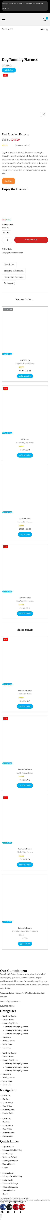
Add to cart (31, 240)
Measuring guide (8, 1109)
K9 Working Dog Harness (25, 443)
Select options (25, 376)
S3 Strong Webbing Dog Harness (16, 1034)
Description (9, 264)
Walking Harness (25, 598)
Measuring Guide (30, 3)
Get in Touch (6, 8)
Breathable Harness (16, 253)
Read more (25, 534)
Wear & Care (39, 3)
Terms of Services (9, 1164)
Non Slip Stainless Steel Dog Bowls (25, 931)
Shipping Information (14, 270)
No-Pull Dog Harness (25, 852)
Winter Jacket (25, 360)
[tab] (25, 264)
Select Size (7, 224)
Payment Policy (8, 1146)
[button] (0, 1219)
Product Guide (12, 3)
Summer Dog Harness (10, 1023)
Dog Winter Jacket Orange (25, 364)
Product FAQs (7, 1154)
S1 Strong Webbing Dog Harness (16, 1027)
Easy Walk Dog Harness (25, 601)
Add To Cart (9, 70)
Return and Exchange (13, 277)
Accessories (7, 1048)
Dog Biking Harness (25, 694)
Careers (5, 1168)
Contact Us (6, 1095)
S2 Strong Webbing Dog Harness (16, 1030)
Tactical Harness (25, 519)
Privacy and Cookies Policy (12, 1150)
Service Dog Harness (25, 522)
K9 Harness (25, 439)
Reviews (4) (9, 283)
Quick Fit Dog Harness (25, 773)
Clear (6, 232)
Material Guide (21, 3)
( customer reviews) (22, 145)
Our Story (5, 3)
